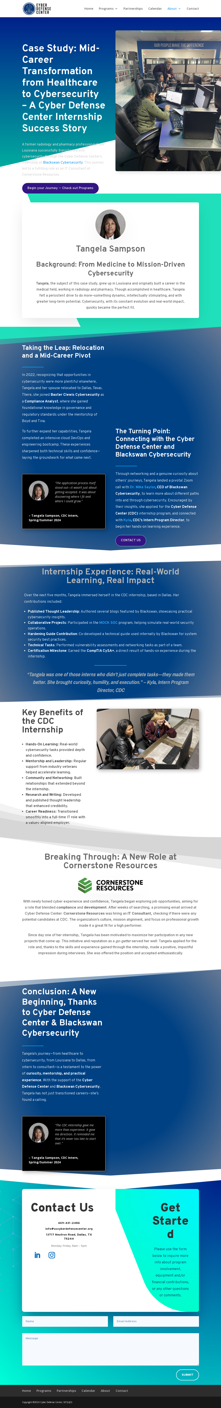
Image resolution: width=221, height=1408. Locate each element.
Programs (106, 9)
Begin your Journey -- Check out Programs (60, 188)
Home (88, 9)
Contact (193, 9)
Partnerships (133, 9)
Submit (187, 1375)
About (172, 9)
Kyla (127, 520)
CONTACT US (131, 540)
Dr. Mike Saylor (142, 487)
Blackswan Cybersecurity (63, 163)
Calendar (155, 9)
